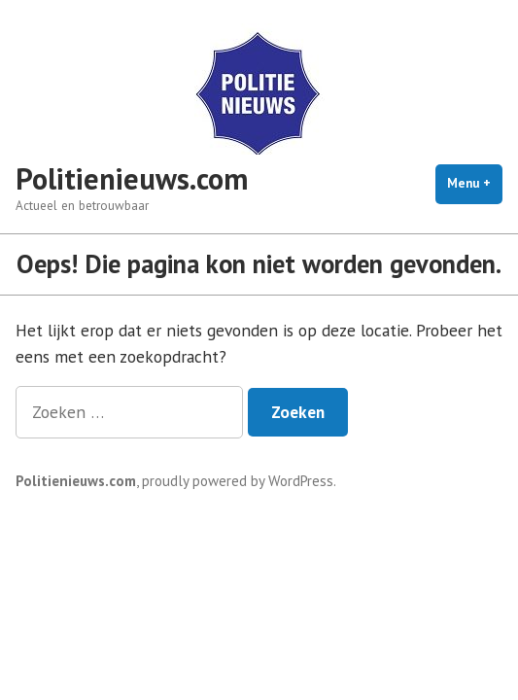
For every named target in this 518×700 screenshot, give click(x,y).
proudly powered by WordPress (237, 481)
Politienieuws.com (132, 178)
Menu (474, 183)
